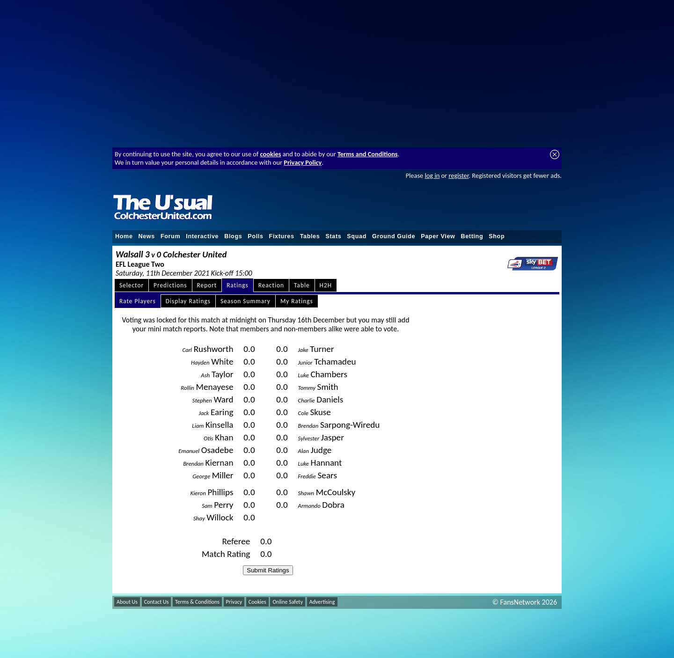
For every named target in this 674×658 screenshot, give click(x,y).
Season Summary (245, 301)
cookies (270, 154)
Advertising (322, 602)
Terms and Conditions (367, 154)
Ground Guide (393, 236)
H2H (326, 285)
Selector (131, 285)
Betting (472, 236)
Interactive (202, 236)
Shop (497, 236)
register (458, 175)
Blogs (233, 236)
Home (124, 236)
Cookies (257, 602)
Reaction (271, 285)
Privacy (234, 602)
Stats (333, 236)
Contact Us (156, 602)
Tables (310, 236)
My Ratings (296, 301)
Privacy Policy (303, 162)
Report (207, 285)
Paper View (438, 236)
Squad (356, 236)
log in (432, 175)
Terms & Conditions (197, 602)
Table (302, 285)
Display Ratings (188, 301)
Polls (255, 236)
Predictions (170, 285)
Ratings (238, 285)
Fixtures (281, 236)
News (147, 236)
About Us (127, 602)
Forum (170, 236)
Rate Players (137, 301)
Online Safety (287, 602)
